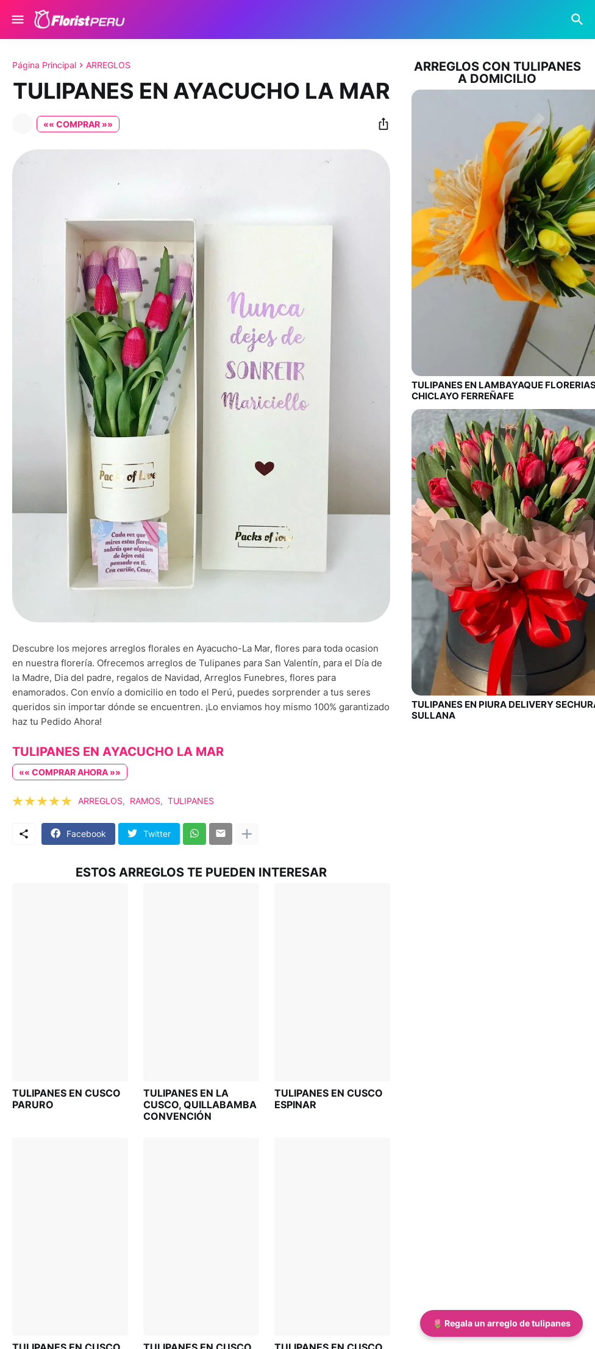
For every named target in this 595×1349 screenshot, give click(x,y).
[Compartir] (379, 123)
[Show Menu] (17, 19)
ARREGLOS (108, 65)
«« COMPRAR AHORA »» (70, 772)
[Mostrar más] (246, 834)
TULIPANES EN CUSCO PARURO (66, 1099)
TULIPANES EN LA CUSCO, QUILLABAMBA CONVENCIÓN (200, 1104)
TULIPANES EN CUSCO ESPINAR (328, 1099)
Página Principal (44, 65)
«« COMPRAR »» (78, 124)
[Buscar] (579, 19)
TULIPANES (191, 801)
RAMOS (145, 801)
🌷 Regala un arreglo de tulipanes (501, 1323)
